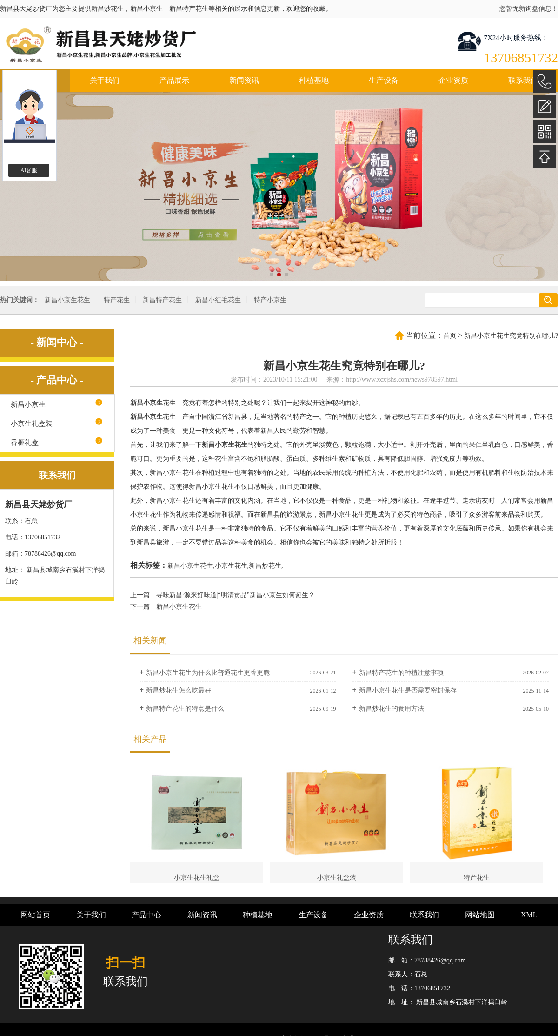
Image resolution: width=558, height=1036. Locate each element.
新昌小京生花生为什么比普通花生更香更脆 (208, 672)
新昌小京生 (28, 404)
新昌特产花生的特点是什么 (185, 708)
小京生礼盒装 (32, 423)
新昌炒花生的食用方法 (391, 708)
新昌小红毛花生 (218, 299)
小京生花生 (231, 565)
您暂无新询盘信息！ (528, 8)
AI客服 (29, 170)
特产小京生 (270, 299)
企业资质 (453, 80)
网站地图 (480, 915)
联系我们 (523, 80)
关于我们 (105, 80)
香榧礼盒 (25, 442)
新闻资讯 (244, 80)
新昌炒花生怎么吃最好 (178, 690)
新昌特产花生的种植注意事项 (401, 672)
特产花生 (117, 299)
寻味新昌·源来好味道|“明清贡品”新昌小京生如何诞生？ (235, 595)
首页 (449, 335)
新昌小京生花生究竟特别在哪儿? (511, 335)
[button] (271, 274)
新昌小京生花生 (67, 299)
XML (529, 915)
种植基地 (314, 80)
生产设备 (384, 80)
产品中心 (146, 915)
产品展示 (174, 80)
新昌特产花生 (162, 299)
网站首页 (35, 915)
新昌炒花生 (107, 8)
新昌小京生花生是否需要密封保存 (408, 690)
